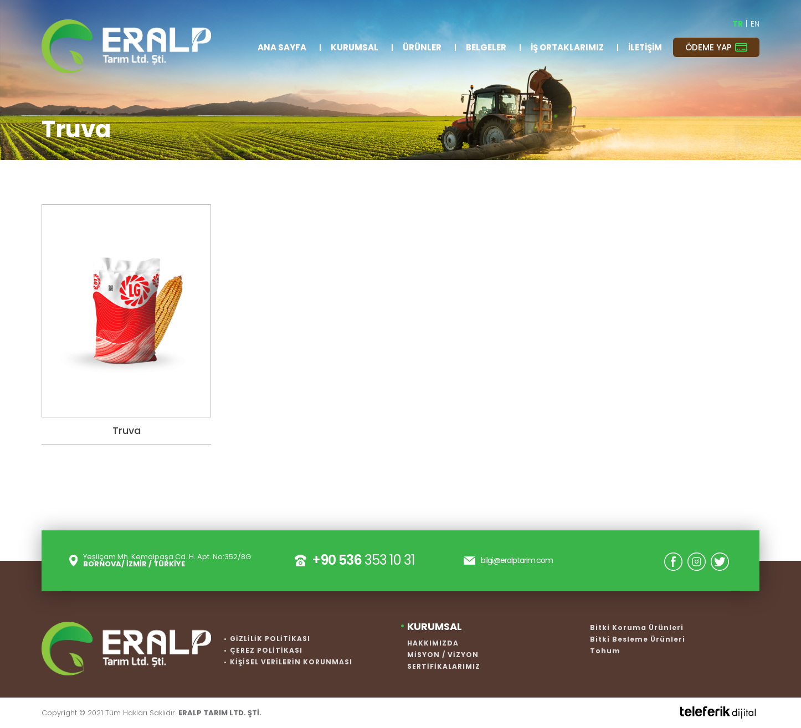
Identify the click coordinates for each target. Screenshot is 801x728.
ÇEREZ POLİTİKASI (266, 650)
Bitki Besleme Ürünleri (637, 639)
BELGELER (486, 47)
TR (738, 23)
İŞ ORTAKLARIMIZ (567, 47)
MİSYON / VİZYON (443, 654)
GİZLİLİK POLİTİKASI (270, 638)
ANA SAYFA (282, 47)
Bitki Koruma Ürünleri (637, 627)
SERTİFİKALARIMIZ (443, 666)
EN (755, 23)
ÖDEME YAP (716, 47)
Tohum (605, 650)
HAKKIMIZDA (433, 643)
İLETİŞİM (645, 47)
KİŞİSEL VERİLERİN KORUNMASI (291, 662)
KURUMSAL (354, 47)
